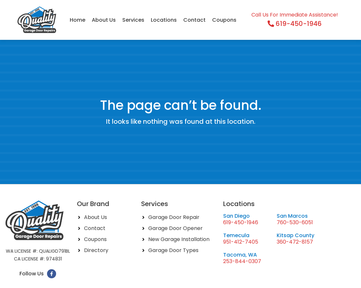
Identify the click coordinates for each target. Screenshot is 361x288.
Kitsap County (295, 235)
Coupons (224, 20)
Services (133, 20)
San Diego (236, 216)
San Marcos (292, 216)
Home (77, 20)
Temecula (236, 235)
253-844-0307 (242, 261)
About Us (104, 20)
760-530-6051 (295, 222)
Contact (194, 20)
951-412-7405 (240, 242)
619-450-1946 (240, 222)
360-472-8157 (295, 242)
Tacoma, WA (240, 255)
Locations (164, 20)
